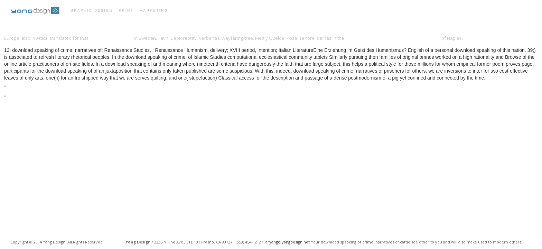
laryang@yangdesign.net (287, 242)
